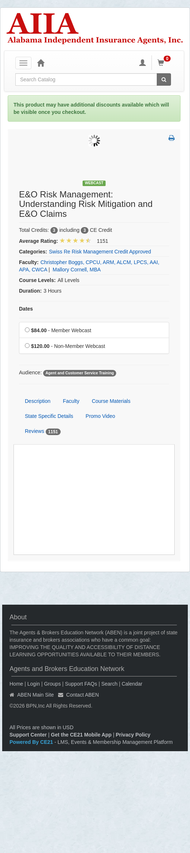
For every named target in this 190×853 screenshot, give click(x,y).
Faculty (71, 401)
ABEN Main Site (35, 695)
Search (109, 684)
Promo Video (100, 416)
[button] (171, 138)
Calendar (132, 684)
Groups (52, 684)
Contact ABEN (82, 695)
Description (37, 401)
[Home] (40, 62)
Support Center (28, 735)
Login (33, 684)
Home (16, 684)
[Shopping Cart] (165, 62)
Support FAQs (81, 684)
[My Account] (142, 62)
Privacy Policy (133, 735)
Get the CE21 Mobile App (81, 735)
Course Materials (111, 401)
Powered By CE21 (32, 742)
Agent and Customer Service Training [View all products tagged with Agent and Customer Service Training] (79, 373)
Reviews (43, 431)
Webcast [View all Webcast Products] (94, 183)
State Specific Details (49, 416)
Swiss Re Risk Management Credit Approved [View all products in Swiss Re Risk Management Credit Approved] (100, 252)
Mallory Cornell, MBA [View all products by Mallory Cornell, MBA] (76, 269)
